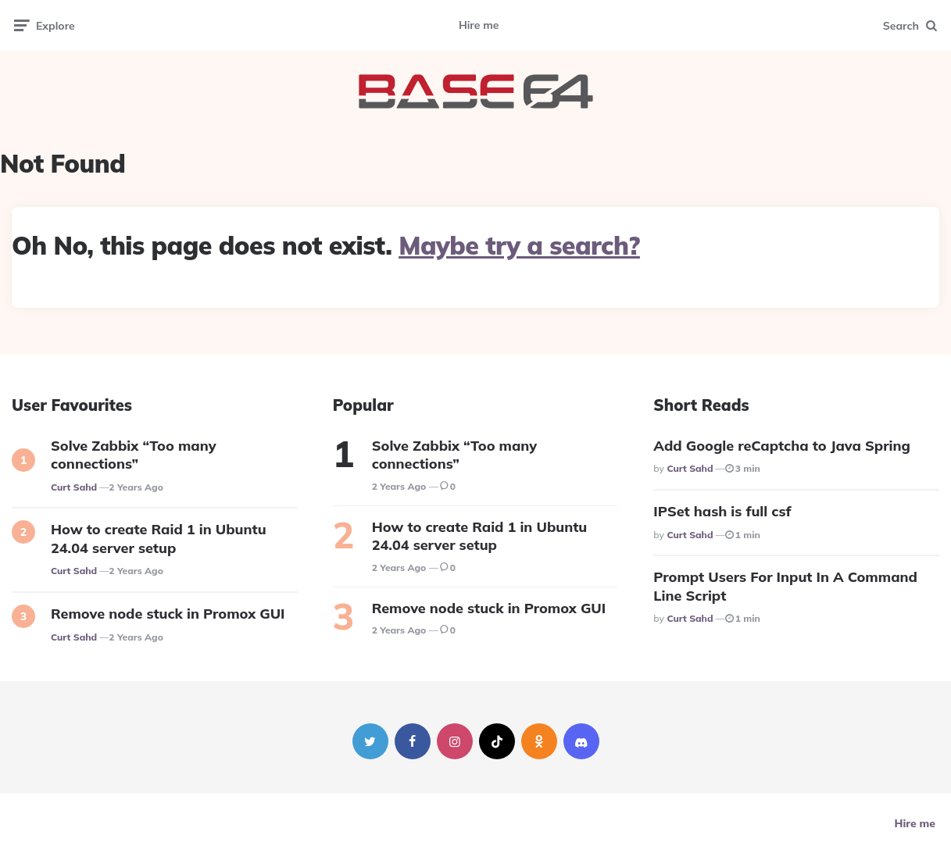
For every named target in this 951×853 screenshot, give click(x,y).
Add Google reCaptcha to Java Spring (781, 446)
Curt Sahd (74, 487)
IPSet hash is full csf (722, 511)
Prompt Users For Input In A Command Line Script (785, 586)
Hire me (479, 25)
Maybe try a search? (519, 245)
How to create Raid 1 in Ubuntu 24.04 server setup (158, 538)
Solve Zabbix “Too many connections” (133, 455)
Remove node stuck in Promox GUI (167, 614)
